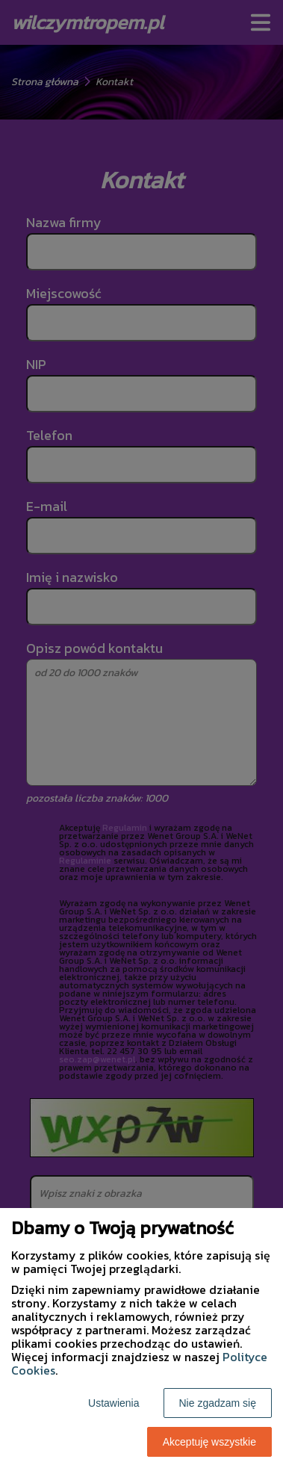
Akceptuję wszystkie (209, 1442)
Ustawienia (113, 1403)
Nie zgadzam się (218, 1403)
